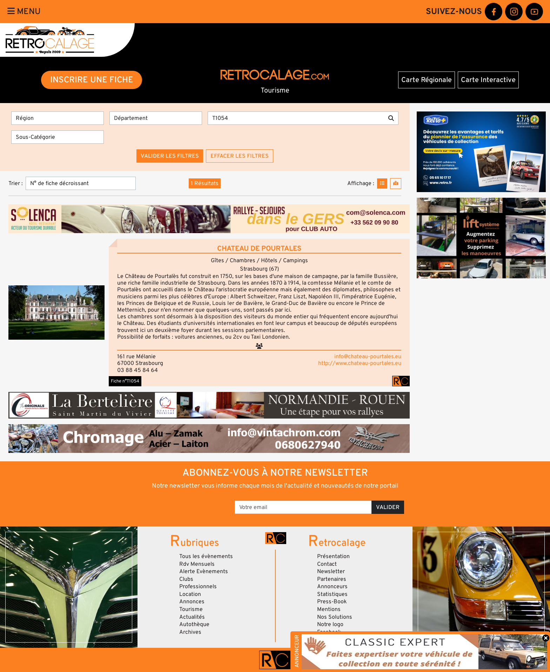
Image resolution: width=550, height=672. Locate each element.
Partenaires (331, 579)
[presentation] (176, 505)
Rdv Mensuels (197, 564)
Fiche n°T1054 (125, 381)
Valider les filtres (170, 156)
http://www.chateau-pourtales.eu (359, 363)
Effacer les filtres (239, 156)
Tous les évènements (206, 556)
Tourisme (191, 609)
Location (190, 594)
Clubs (186, 579)
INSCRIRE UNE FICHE (91, 80)
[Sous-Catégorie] (57, 137)
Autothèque (194, 624)
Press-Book (332, 601)
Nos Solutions (334, 617)
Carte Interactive (488, 80)
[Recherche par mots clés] (296, 118)
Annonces (191, 601)
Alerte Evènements (203, 571)
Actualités (192, 617)
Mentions (329, 609)
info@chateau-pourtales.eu (367, 356)
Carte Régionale (426, 80)
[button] (56, 312)
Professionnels (198, 586)
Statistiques (332, 594)
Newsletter (331, 571)
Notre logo (330, 624)
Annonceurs (332, 586)
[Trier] (81, 183)
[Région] (57, 118)
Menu (24, 11)
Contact (327, 564)
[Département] (155, 118)
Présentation (333, 556)
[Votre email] (303, 507)
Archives (190, 632)
